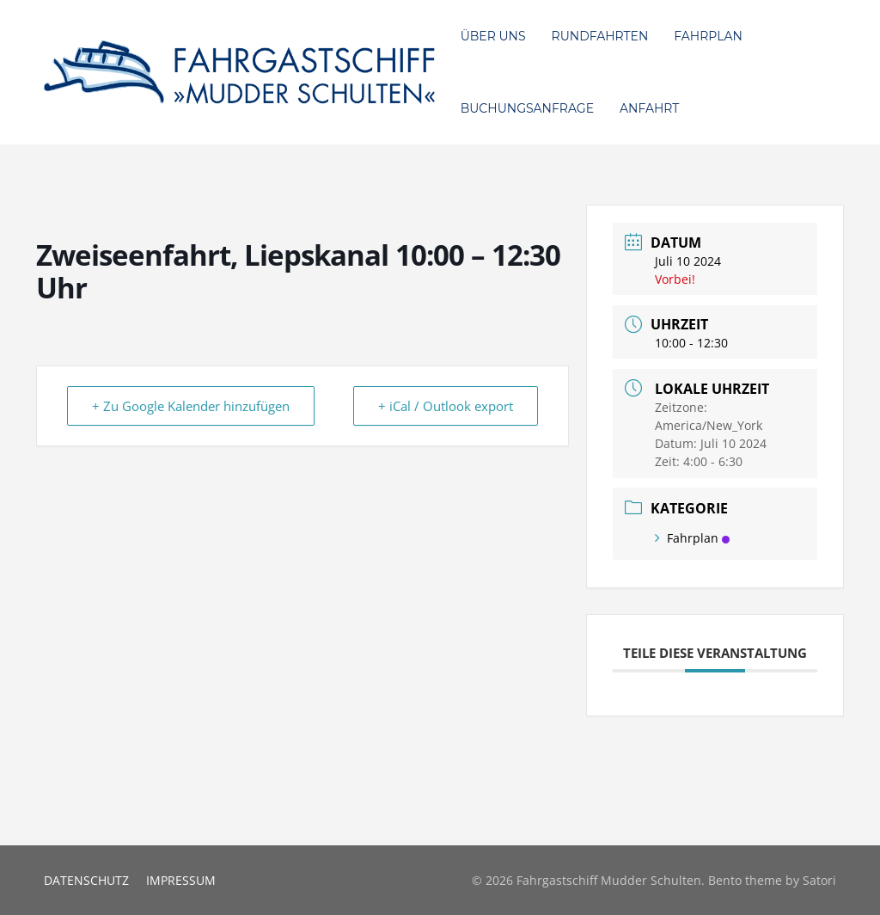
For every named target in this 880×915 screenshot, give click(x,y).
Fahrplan (692, 538)
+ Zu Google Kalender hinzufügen (191, 406)
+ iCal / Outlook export (445, 406)
